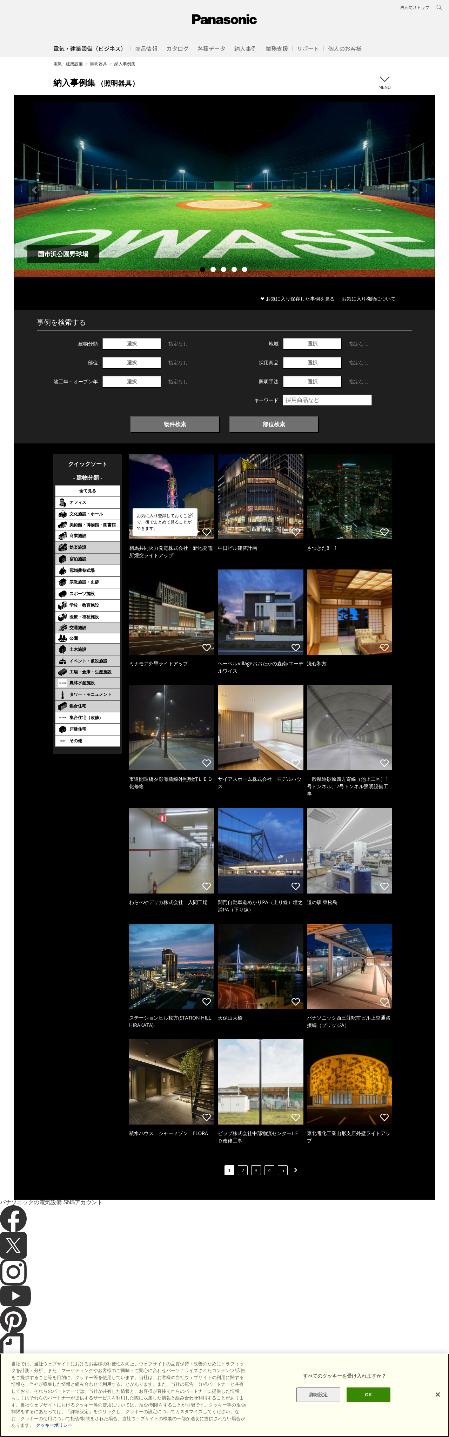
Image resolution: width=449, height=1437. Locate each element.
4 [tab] (235, 270)
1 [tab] (203, 270)
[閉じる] (437, 1400)
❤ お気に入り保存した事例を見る (297, 298)
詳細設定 (318, 1400)
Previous (34, 190)
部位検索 (274, 424)
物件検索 (175, 424)
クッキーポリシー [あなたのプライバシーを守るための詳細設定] (54, 1431)
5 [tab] (245, 270)
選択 (132, 343)
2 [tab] (213, 270)
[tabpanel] (224, 189)
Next (415, 190)
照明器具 (98, 64)
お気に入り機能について (369, 298)
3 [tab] (224, 270)
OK (368, 1400)
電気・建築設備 (68, 64)
